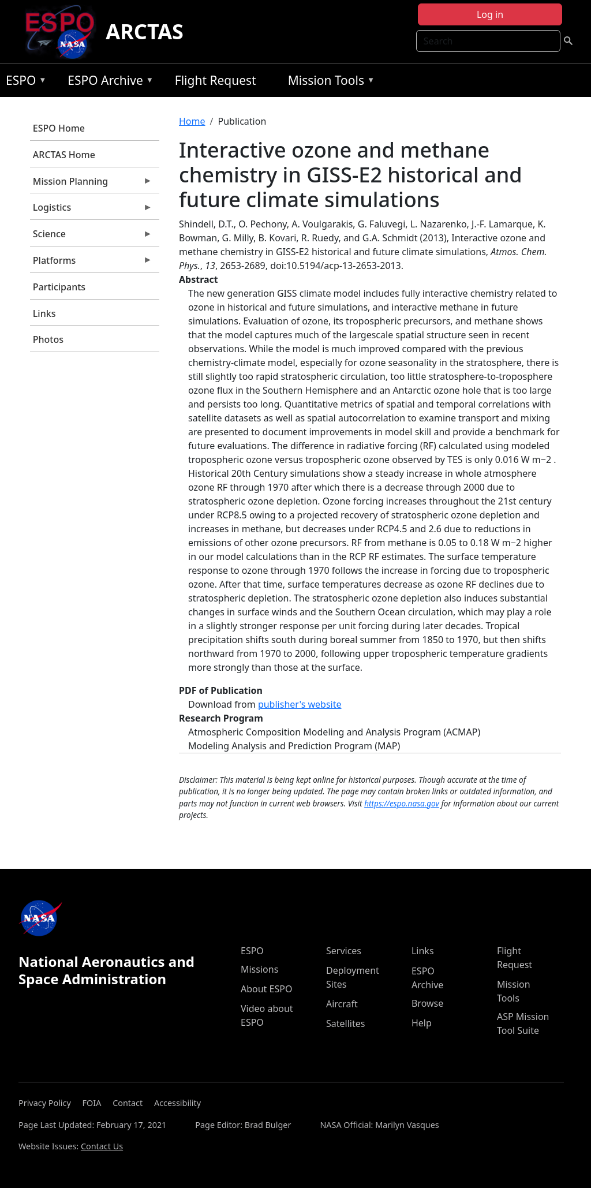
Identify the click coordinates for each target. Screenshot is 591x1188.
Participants (59, 287)
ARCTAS (145, 31)
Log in (490, 14)
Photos (48, 339)
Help (422, 1023)
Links (44, 313)
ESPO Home (59, 128)
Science (91, 236)
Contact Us (102, 1146)
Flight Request (215, 80)
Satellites (345, 1023)
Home (192, 121)
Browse (427, 1003)
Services (343, 950)
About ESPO (266, 988)
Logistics (91, 210)
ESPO (23, 82)
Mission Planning (91, 184)
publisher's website (300, 704)
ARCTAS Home (64, 154)
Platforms (91, 263)
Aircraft (342, 1004)
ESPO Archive (108, 82)
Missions (259, 969)
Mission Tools (328, 82)
